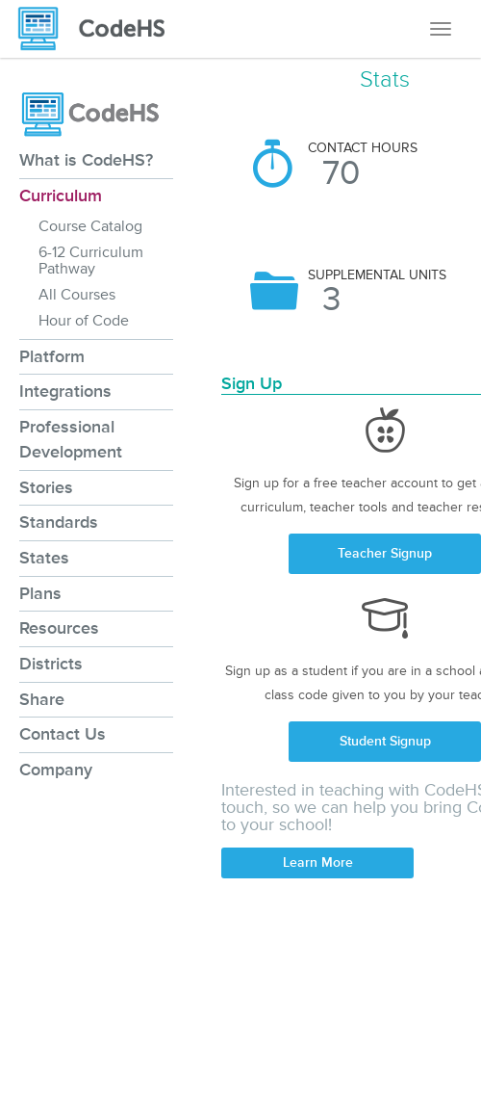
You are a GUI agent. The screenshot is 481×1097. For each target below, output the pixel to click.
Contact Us (62, 733)
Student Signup (385, 741)
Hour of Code (83, 320)
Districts (51, 663)
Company (55, 769)
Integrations (65, 391)
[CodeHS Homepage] (99, 29)
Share (41, 699)
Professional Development (70, 439)
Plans (40, 593)
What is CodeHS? (86, 159)
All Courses (76, 294)
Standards (58, 522)
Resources (59, 628)
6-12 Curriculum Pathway (90, 260)
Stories (46, 487)
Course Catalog (90, 226)
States (44, 557)
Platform (52, 356)
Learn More (318, 862)
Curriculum (60, 195)
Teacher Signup (385, 553)
